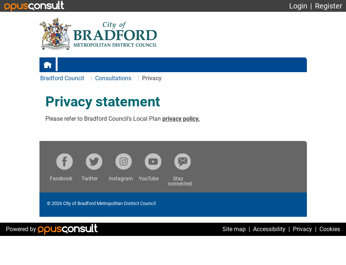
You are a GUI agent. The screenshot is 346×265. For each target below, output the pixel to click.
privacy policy (180, 118)
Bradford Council (62, 78)
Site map (234, 229)
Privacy (302, 229)
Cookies (329, 229)
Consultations (114, 78)
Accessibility (269, 229)
